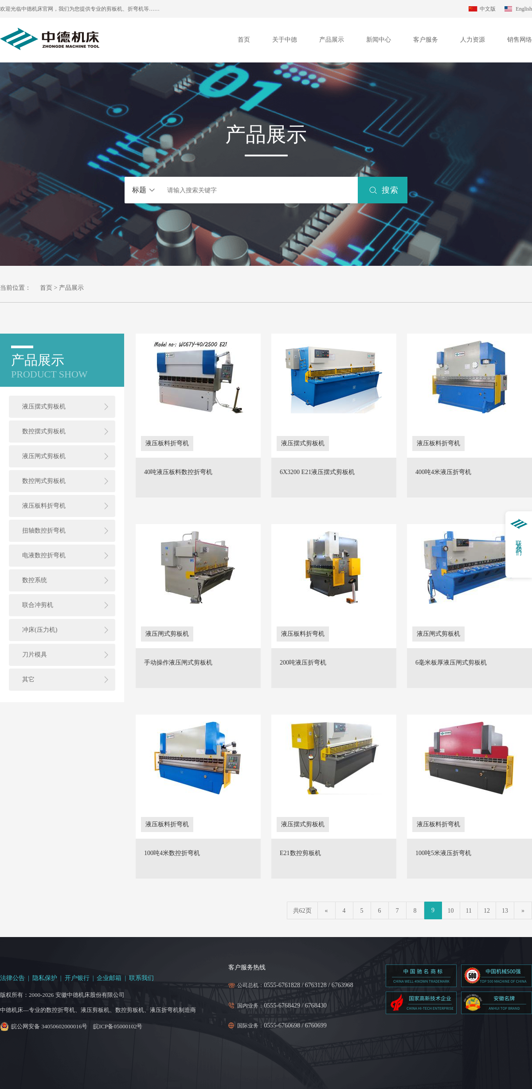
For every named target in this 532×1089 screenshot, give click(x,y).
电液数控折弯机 (44, 555)
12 (487, 910)
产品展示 (331, 39)
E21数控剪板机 (300, 853)
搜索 (390, 190)
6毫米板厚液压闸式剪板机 (451, 663)
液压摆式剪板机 (44, 406)
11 (469, 910)
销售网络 (519, 39)
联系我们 (141, 978)
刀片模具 (34, 654)
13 (505, 910)
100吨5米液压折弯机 (443, 853)
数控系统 (34, 580)
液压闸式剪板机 (44, 456)
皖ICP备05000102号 (117, 1026)
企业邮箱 (109, 978)
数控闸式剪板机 (44, 481)
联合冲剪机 (37, 605)
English (524, 9)
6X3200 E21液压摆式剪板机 (317, 472)
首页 (244, 39)
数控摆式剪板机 (44, 431)
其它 (28, 679)
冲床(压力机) (39, 629)
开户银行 (77, 978)
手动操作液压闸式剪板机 (178, 663)
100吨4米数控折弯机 (172, 853)
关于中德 (284, 39)
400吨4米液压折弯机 (443, 472)
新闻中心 (378, 39)
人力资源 (472, 39)
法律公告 (12, 978)
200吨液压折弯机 (303, 663)
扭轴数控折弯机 (44, 530)
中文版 (488, 9)
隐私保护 (44, 978)
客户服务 (425, 39)
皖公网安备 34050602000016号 (49, 1026)
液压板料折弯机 (44, 505)
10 (451, 910)
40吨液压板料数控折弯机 (178, 472)
